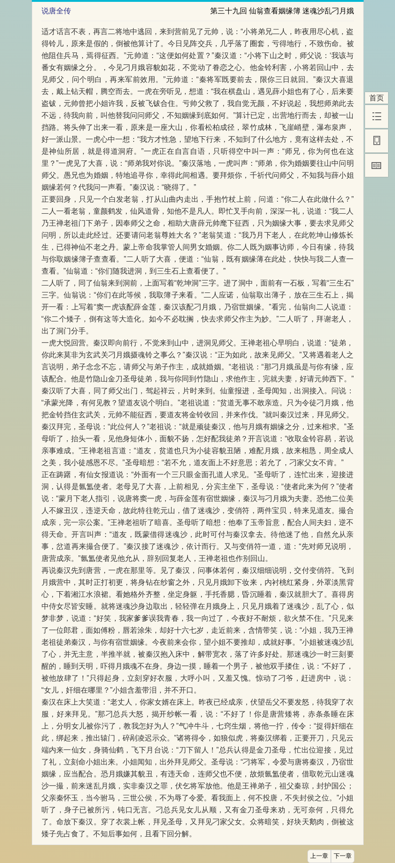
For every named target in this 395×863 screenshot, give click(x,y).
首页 (376, 98)
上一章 (319, 856)
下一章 (343, 856)
